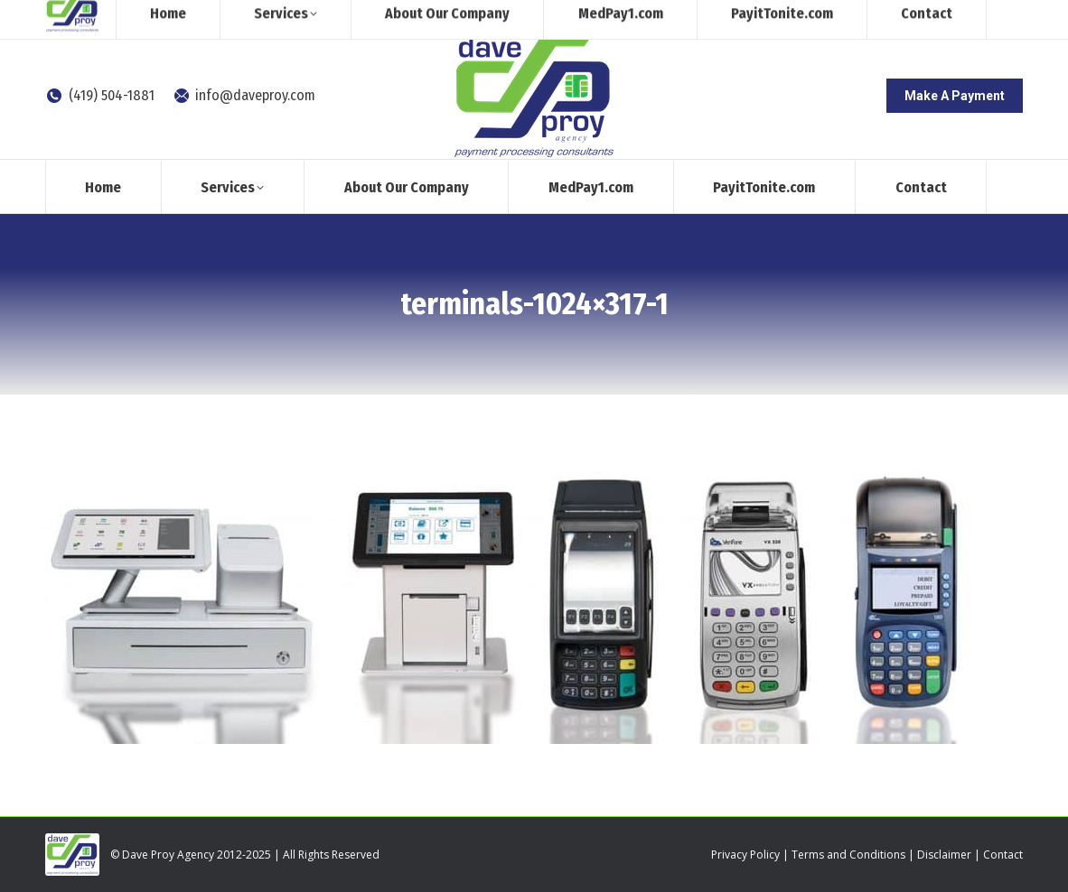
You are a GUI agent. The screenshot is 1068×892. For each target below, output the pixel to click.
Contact (1003, 854)
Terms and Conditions (848, 854)
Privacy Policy (745, 854)
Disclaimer (944, 854)
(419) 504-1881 (100, 95)
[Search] (874, 16)
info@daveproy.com (244, 95)
